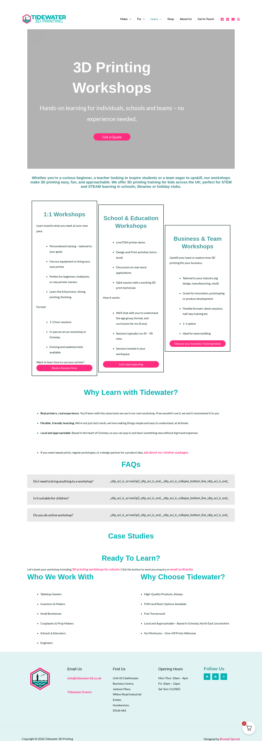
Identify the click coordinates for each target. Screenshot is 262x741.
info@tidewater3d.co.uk (83, 669)
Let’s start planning (131, 360)
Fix (141, 19)
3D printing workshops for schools (94, 560)
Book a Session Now (63, 358)
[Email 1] (233, 19)
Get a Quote (131, 113)
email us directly (177, 560)
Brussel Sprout (230, 730)
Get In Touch (206, 19)
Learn (156, 19)
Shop (170, 19)
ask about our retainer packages (164, 444)
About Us (186, 19)
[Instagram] (227, 19)
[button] (129, 19)
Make (125, 19)
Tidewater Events (78, 683)
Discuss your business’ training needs (199, 336)
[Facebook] (222, 19)
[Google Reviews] (238, 19)
